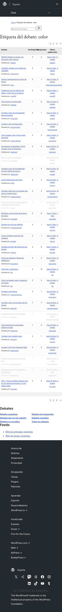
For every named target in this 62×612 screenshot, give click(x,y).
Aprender (16, 495)
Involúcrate (17, 519)
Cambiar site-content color (11, 336)
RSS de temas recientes (17, 436)
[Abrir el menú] (57, 4)
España (21, 570)
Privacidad (16, 463)
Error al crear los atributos (11, 157)
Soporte (15, 500)
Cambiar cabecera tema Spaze (13, 314)
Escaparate (17, 472)
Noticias (15, 453)
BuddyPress (18, 557)
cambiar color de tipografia (11, 124)
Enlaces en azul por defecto (12, 224)
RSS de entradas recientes (19, 431)
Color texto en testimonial (11, 102)
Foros (13, 12)
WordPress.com (20, 543)
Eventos (15, 524)
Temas (14, 477)
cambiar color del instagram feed (14, 347)
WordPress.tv (19, 510)
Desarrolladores (19, 505)
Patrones (15, 486)
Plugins (15, 481)
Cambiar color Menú (9, 291)
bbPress (16, 552)
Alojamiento (17, 458)
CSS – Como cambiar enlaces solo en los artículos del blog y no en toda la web (14, 383)
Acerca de (16, 448)
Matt (14, 547)
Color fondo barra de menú (11, 180)
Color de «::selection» (9, 269)
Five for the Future (20, 534)
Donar (15, 529)
